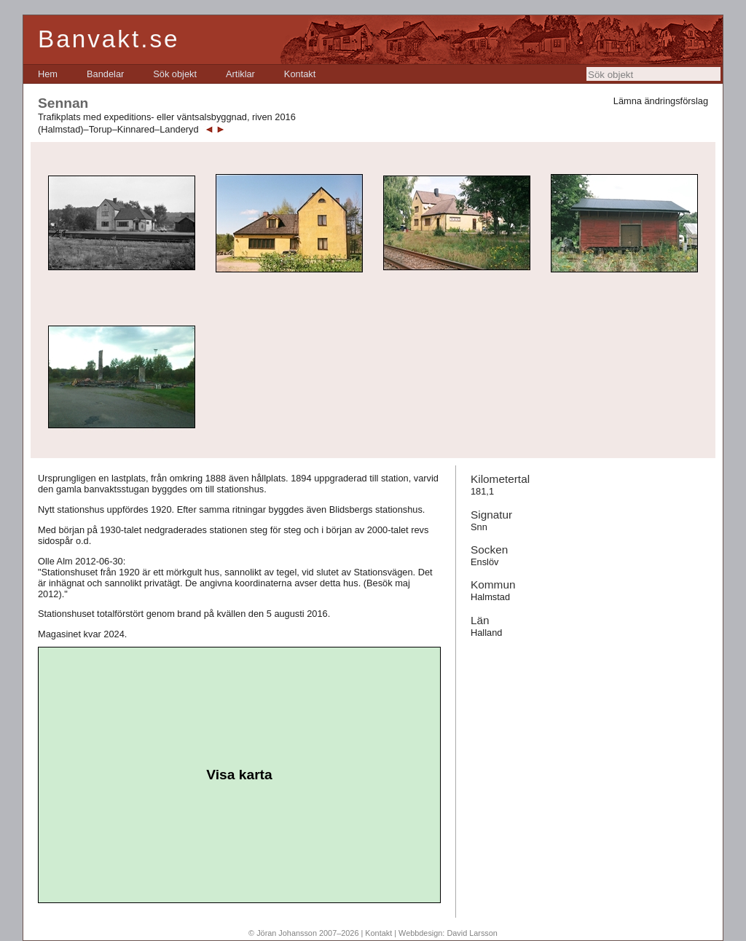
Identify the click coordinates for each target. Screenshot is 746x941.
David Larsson (472, 933)
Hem (48, 73)
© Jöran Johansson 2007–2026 (303, 933)
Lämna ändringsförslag (660, 100)
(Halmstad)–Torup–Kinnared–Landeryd (118, 129)
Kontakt (299, 73)
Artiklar (240, 73)
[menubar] (176, 74)
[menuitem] (47, 74)
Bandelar (105, 73)
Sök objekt (175, 73)
